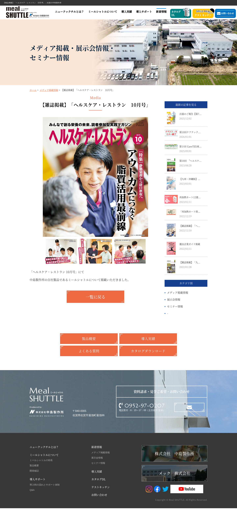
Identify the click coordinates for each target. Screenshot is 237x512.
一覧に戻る (95, 297)
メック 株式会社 (174, 477)
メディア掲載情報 (49, 90)
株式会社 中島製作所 (174, 457)
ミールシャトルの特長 (41, 464)
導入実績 (126, 12)
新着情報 (161, 12)
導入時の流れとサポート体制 (45, 488)
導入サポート (144, 12)
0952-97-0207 (145, 409)
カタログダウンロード (148, 354)
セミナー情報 (175, 307)
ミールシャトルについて (102, 12)
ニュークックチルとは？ (69, 12)
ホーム (33, 90)
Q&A (32, 493)
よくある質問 (89, 354)
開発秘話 (34, 474)
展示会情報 (173, 300)
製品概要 (89, 340)
